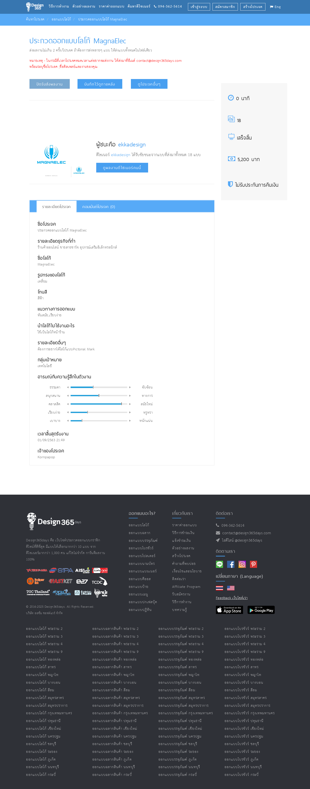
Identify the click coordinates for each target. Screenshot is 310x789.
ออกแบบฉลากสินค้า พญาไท (113, 675)
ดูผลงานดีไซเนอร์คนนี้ (122, 168)
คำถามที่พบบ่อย (184, 564)
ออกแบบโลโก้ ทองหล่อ (43, 660)
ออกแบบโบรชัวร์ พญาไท (243, 675)
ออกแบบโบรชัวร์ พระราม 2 (245, 629)
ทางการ (147, 395)
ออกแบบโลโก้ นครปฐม (43, 736)
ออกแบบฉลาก (139, 533)
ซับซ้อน (147, 387)
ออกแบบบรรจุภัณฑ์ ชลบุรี (177, 744)
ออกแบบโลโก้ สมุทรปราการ (47, 706)
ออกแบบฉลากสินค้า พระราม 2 (115, 629)
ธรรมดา (55, 387)
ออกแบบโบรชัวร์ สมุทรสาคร (246, 698)
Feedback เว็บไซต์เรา (232, 598)
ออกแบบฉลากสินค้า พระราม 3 (115, 637)
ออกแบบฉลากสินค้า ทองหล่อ (114, 660)
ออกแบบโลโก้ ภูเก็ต (41, 759)
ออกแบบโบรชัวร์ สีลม (241, 690)
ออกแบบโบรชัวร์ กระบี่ (242, 775)
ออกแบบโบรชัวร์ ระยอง (242, 752)
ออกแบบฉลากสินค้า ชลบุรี (112, 744)
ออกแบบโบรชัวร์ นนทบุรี (243, 767)
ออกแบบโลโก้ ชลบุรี (41, 744)
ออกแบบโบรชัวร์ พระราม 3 (245, 637)
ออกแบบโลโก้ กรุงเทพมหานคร (49, 713)
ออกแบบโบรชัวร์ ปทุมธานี (244, 721)
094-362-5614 (168, 1)
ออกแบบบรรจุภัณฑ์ (143, 541)
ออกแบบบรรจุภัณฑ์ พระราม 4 (181, 644)
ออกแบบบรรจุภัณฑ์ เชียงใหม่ (180, 729)
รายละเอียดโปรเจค (56, 206)
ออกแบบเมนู (138, 594)
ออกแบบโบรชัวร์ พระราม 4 (245, 644)
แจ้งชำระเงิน (181, 541)
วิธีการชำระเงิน (183, 533)
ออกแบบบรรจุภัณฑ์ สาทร (177, 667)
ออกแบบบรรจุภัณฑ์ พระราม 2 (181, 629)
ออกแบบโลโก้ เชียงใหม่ (43, 729)
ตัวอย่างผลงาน (86, 1)
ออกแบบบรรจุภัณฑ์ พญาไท (179, 675)
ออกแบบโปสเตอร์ (142, 556)
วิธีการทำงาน (60, 1)
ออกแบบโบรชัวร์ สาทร (242, 667)
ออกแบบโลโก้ (61, 19)
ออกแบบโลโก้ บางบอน (43, 683)
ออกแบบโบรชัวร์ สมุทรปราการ (247, 706)
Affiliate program (186, 587)
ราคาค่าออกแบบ (113, 1)
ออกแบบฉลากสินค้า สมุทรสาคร (116, 698)
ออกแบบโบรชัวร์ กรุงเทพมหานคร (250, 713)
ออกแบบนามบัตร (142, 564)
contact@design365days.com (245, 533)
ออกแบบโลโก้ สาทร (41, 667)
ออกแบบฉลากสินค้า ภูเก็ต (112, 759)
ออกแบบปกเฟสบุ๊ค (143, 602)
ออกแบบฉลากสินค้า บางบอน (114, 683)
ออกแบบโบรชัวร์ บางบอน (244, 683)
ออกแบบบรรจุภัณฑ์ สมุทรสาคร (181, 698)
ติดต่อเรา (179, 579)
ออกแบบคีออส (140, 579)
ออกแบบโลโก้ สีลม (40, 690)
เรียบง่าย (54, 412)
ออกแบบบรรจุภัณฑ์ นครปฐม (180, 736)
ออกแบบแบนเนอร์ (143, 571)
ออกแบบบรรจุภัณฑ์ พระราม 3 (181, 637)
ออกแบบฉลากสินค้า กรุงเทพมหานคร (120, 713)
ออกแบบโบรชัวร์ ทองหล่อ (244, 660)
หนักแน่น (146, 420)
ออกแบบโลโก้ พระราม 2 (44, 629)
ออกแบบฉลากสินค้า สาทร (112, 667)
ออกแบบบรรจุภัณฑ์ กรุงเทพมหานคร (185, 713)
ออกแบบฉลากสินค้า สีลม (111, 690)
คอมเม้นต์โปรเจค (98, 206)
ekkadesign (132, 144)
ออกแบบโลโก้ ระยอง (41, 752)
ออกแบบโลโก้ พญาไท (42, 675)
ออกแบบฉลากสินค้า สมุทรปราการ (118, 706)
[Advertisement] (122, 117)
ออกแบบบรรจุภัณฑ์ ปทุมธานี (180, 721)
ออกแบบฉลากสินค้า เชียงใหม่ (114, 729)
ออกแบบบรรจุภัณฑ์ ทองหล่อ (180, 660)
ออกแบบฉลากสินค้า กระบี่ (112, 775)
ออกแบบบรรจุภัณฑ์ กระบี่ (177, 775)
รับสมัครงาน (181, 594)
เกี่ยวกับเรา (182, 513)
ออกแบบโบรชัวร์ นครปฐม (244, 736)
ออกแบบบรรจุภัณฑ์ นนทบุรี (179, 767)
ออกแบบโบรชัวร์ (141, 548)
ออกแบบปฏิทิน (140, 610)
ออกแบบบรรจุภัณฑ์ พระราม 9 (181, 652)
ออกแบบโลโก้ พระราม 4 (44, 644)
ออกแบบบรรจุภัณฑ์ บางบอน (180, 683)
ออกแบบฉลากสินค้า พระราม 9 (115, 652)
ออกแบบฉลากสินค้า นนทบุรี (113, 767)
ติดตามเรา (225, 551)
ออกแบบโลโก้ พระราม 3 (44, 637)
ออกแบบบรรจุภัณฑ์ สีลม (176, 690)
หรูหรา (148, 412)
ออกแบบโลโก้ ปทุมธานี (43, 721)
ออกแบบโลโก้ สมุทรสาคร (45, 698)
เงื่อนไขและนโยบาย (187, 571)
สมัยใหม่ (147, 404)
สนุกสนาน (53, 395)
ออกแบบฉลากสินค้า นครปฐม (114, 736)
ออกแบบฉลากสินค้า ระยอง (112, 752)
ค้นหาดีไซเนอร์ (141, 1)
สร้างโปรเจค (181, 556)
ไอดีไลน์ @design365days (241, 540)
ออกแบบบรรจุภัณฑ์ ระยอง (178, 752)
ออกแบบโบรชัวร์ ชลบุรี (242, 744)
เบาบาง (55, 420)
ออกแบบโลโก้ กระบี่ (41, 775)
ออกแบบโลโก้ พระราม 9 (44, 652)
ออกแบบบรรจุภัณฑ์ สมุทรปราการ (183, 706)
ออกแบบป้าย (138, 587)
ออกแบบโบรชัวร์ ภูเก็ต (242, 759)
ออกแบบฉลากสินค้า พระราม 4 (115, 644)
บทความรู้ (179, 610)
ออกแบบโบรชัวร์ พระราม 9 (245, 652)
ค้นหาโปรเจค (35, 19)
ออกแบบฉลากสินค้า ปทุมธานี (114, 721)
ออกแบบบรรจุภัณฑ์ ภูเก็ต (177, 759)
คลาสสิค (54, 404)
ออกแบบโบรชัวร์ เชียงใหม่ (244, 729)
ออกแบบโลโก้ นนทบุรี (42, 767)
